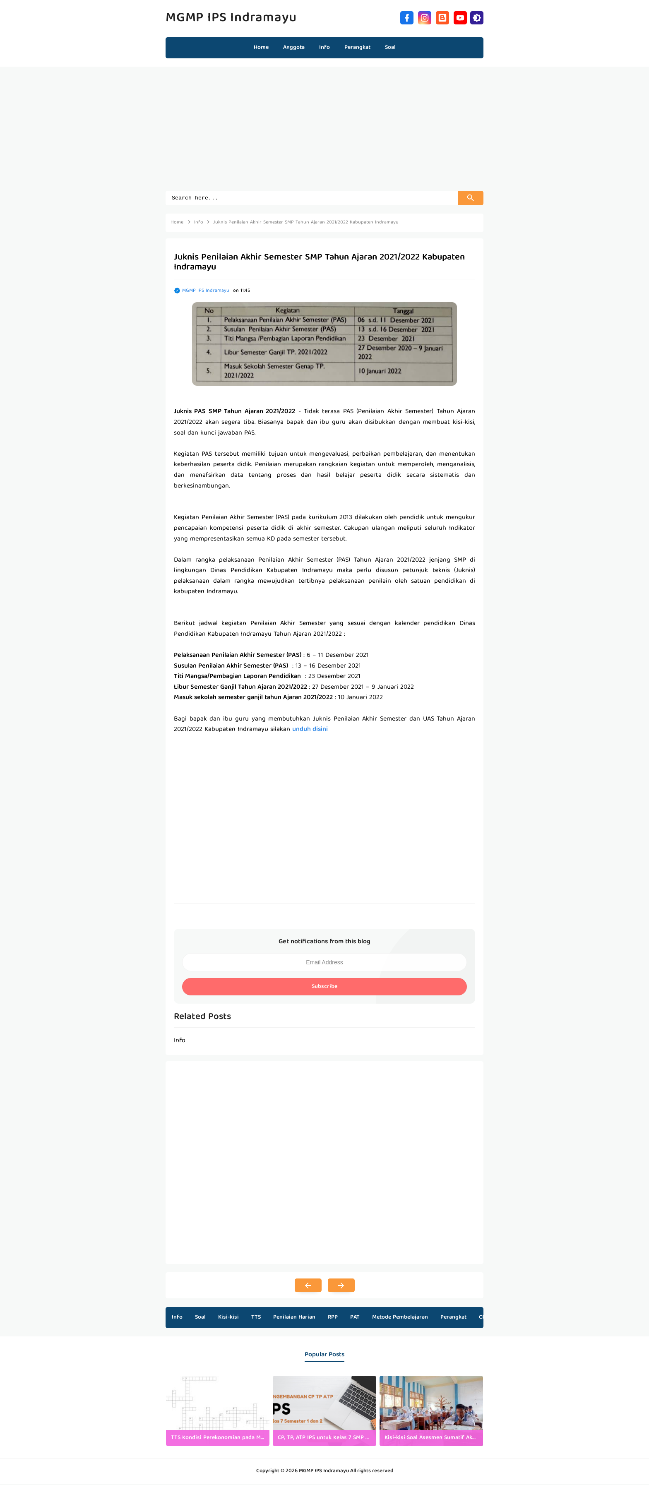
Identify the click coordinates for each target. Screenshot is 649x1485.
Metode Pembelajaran (400, 1319)
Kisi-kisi (228, 1319)
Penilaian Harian (294, 1319)
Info (177, 1319)
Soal (200, 1319)
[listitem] (217, 1412)
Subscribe (324, 988)
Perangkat (453, 1319)
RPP (333, 1319)
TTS (256, 1319)
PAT (355, 1319)
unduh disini (310, 731)
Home (261, 48)
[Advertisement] (324, 133)
